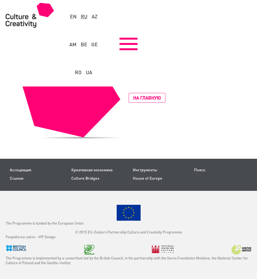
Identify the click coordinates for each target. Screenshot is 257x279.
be (84, 44)
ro (78, 72)
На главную (147, 98)
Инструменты (145, 170)
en (73, 16)
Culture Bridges (85, 178)
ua (89, 72)
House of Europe (147, 178)
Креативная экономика (91, 170)
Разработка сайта (20, 236)
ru (84, 16)
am (73, 44)
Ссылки (16, 178)
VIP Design (46, 236)
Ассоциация (20, 170)
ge (94, 44)
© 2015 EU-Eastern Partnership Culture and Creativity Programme (128, 232)
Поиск (199, 170)
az (94, 16)
